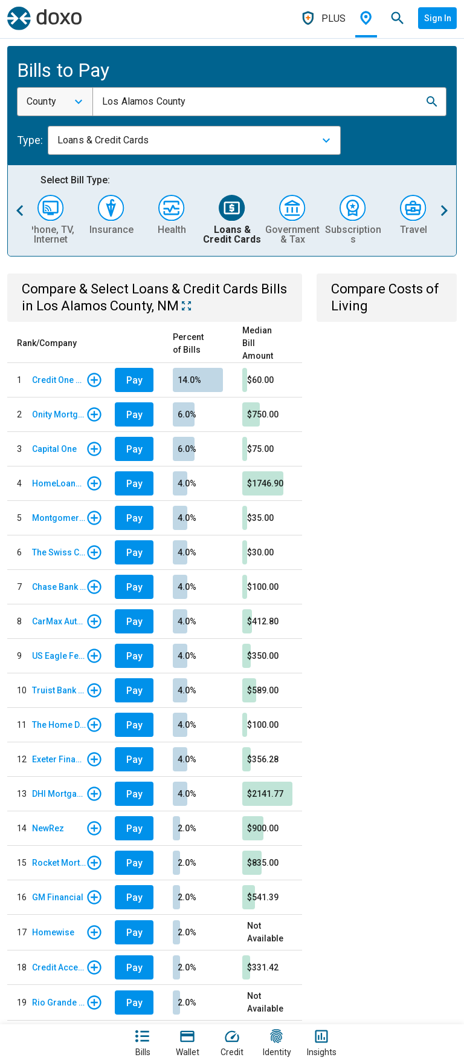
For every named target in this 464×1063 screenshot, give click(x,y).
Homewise (53, 932)
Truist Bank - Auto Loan (59, 690)
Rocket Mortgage (59, 863)
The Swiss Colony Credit (59, 552)
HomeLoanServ (59, 483)
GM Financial (57, 897)
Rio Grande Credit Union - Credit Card (59, 1002)
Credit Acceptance (59, 967)
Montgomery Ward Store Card (59, 518)
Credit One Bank (59, 380)
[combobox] (55, 101)
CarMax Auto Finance (59, 621)
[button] (432, 101)
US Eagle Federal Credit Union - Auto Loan (59, 656)
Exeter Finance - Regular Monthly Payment (59, 759)
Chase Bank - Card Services (59, 587)
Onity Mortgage (59, 414)
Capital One (54, 449)
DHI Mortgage (59, 794)
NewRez (48, 828)
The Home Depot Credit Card (59, 725)
